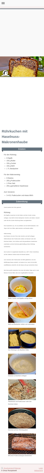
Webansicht (38, 470)
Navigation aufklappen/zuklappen (22, 3)
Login (41, 468)
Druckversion (7, 468)
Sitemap (18, 468)
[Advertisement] (22, 32)
